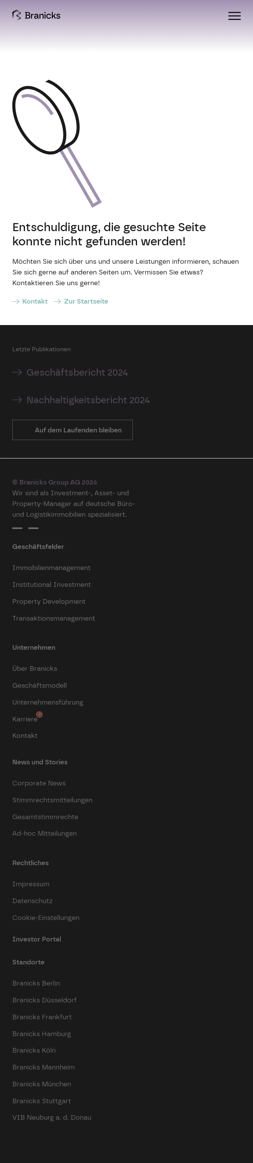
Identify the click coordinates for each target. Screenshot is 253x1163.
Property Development (49, 601)
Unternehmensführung (47, 702)
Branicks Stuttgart (41, 1101)
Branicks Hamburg (41, 1034)
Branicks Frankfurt (42, 1017)
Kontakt (35, 301)
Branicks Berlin (36, 983)
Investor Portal (36, 939)
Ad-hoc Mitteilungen (44, 833)
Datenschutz (32, 901)
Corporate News (39, 783)
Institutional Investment (51, 584)
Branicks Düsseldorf (44, 1000)
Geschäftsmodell (39, 685)
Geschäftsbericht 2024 (77, 372)
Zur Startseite (86, 301)
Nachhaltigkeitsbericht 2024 (88, 400)
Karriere (25, 717)
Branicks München (41, 1084)
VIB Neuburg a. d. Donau (51, 1117)
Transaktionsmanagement (53, 618)
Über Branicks (34, 668)
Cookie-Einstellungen (45, 917)
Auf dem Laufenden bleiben (77, 430)
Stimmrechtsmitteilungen (52, 800)
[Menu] (234, 15)
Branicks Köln (34, 1050)
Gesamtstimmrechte (45, 817)
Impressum (31, 884)
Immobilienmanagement (51, 567)
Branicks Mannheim (43, 1067)
